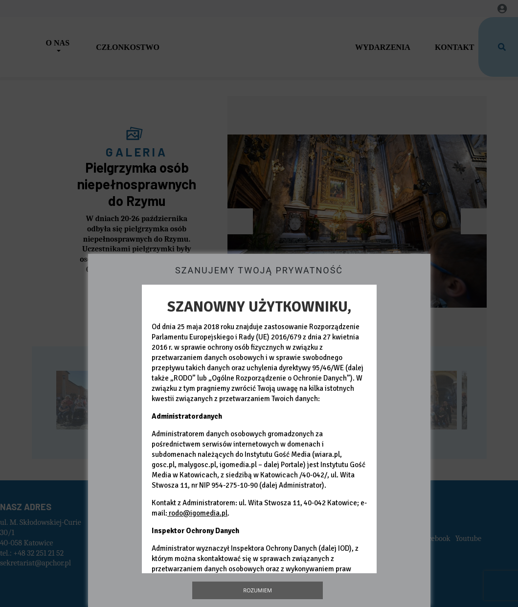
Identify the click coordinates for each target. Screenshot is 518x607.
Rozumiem (257, 590)
